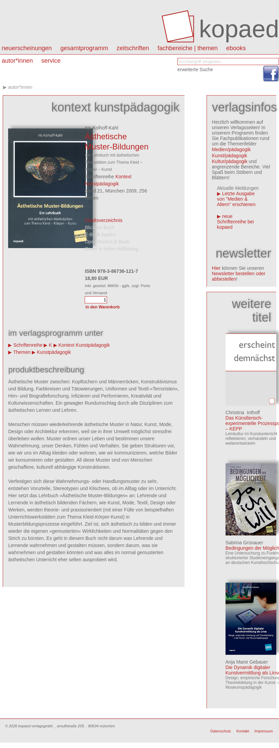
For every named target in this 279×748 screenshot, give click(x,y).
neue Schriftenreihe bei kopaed (235, 222)
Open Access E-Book (107, 241)
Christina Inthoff (243, 412)
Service (51, 60)
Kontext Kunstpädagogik (84, 345)
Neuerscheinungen (27, 48)
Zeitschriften (132, 48)
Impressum (264, 731)
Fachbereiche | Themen (187, 48)
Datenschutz (220, 731)
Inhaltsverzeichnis (103, 220)
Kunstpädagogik (54, 352)
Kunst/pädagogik (229, 155)
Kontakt (242, 731)
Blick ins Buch (99, 227)
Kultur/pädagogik (230, 161)
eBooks (236, 48)
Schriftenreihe (27, 345)
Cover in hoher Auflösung (111, 248)
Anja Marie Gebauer (247, 662)
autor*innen (17, 60)
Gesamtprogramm (84, 48)
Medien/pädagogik (231, 149)
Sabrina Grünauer (244, 542)
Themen (21, 352)
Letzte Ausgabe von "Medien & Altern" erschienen (236, 199)
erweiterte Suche (195, 69)
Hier (216, 268)
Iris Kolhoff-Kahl (101, 127)
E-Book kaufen (100, 234)
